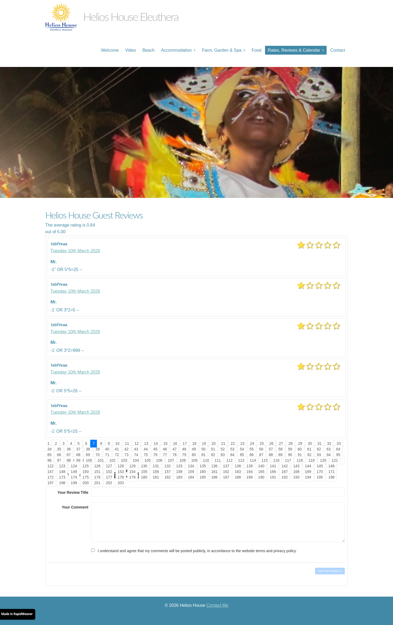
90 (290, 455)
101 (100, 460)
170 (320, 471)
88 (271, 455)
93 (319, 455)
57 (271, 449)
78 (174, 455)
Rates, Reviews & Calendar (294, 50)
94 (329, 455)
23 (242, 443)
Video (130, 50)
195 (320, 477)
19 (204, 443)
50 (203, 449)
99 (78, 460)
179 (132, 477)
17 (185, 443)
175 (85, 477)
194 (308, 477)
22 (233, 443)
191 (273, 477)
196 (331, 477)
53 (232, 449)
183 (179, 477)
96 (49, 460)
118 (300, 460)
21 (223, 443)
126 (97, 466)
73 (126, 455)
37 (78, 449)
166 (273, 471)
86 (252, 455)
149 (74, 471)
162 (226, 471)
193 (296, 477)
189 (249, 477)
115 (265, 460)
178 (121, 477)
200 (85, 483)
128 (121, 466)
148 (62, 471)
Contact (337, 50)
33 (339, 443)
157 (167, 471)
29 (300, 443)
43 (136, 449)
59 (290, 449)
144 (308, 466)
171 (331, 471)
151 (97, 471)
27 (281, 443)
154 (132, 471)
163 (238, 471)
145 (320, 466)
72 (117, 455)
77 (165, 455)
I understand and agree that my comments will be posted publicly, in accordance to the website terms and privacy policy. (197, 551)
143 (296, 466)
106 (159, 460)
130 (144, 466)
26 (271, 443)
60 (300, 449)
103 (124, 460)
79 (184, 455)
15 (165, 443)
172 (50, 477)
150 (85, 471)
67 (69, 455)
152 (109, 471)
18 (194, 443)
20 (213, 443)
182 (167, 477)
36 (69, 449)
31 (319, 443)
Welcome (110, 50)
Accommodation (176, 50)
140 (261, 466)
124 (74, 466)
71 (107, 455)
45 (155, 449)
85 (242, 455)
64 (338, 449)
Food (256, 50)
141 (273, 466)
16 (175, 443)
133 (179, 466)
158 (179, 471)
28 (291, 443)
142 (285, 466)
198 (62, 483)
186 (214, 477)
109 (194, 460)
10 (117, 443)
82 (213, 455)
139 (249, 466)
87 (261, 455)
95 (338, 455)
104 (136, 460)
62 (319, 449)
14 (156, 443)
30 (310, 443)
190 (261, 477)
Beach (148, 50)
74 (136, 455)
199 (74, 483)
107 (171, 460)
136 (214, 466)
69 (88, 455)
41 (117, 449)
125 (85, 466)
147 (50, 471)
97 (59, 460)
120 (323, 460)
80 (194, 455)
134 (191, 466)
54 (242, 449)
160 (202, 471)
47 (174, 449)
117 (288, 460)
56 (261, 449)
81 (203, 455)
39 (98, 449)
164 (249, 471)
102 (112, 460)
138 (238, 466)
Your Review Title (73, 492)
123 (62, 466)
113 (241, 460)
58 (280, 449)
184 (191, 477)
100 (89, 460)
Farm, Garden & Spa (221, 50)
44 (145, 449)
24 (252, 443)
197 (50, 483)
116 (276, 460)
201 (97, 483)
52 (223, 449)
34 (49, 449)
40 (107, 449)
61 (309, 449)
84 (232, 455)
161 (214, 471)
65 (49, 455)
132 (167, 466)
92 (309, 455)
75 (145, 455)
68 (78, 455)
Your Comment (75, 507)
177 (109, 477)
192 (285, 477)
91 (300, 455)
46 (165, 449)
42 (126, 449)
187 (226, 477)
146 (331, 466)
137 (226, 466)
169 (308, 471)
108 (183, 460)
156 (156, 471)
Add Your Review (330, 571)
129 (132, 466)
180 (144, 477)
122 (50, 466)
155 (144, 471)
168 (296, 471)
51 (213, 449)
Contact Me (217, 605)
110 (206, 460)
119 (311, 460)
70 (98, 455)
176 (97, 477)
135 (202, 466)
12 (136, 443)
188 (238, 477)
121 (335, 460)
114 (253, 460)
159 (191, 471)
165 (261, 471)
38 (88, 449)
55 (252, 449)
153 (121, 471)
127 (109, 466)
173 (62, 477)
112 (229, 460)
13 (146, 443)
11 (127, 443)
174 (74, 477)
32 (329, 443)
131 (156, 466)
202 (109, 483)
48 (184, 449)
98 (69, 460)
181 (156, 477)
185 (202, 477)
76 (155, 455)
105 (147, 460)
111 (218, 460)
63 (329, 449)
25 (262, 443)
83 (223, 455)
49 (194, 449)
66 (59, 455)
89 (280, 455)
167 (285, 471)
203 (121, 483)
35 (59, 449)
